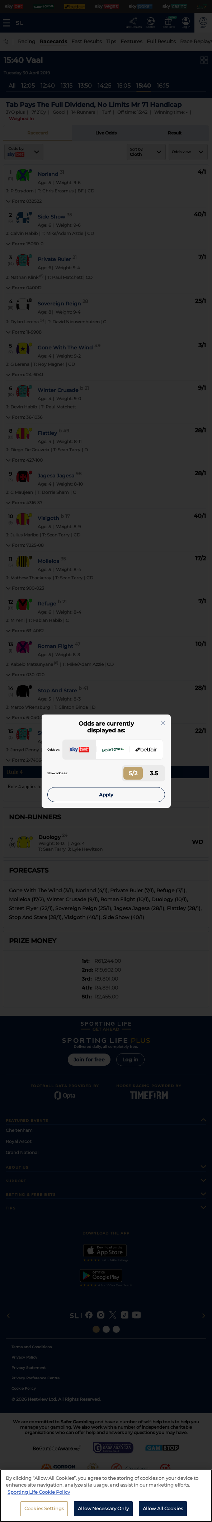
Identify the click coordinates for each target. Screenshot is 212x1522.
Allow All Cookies (163, 1511)
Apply (106, 794)
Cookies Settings (44, 1511)
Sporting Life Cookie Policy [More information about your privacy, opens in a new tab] (39, 1494)
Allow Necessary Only (103, 1511)
